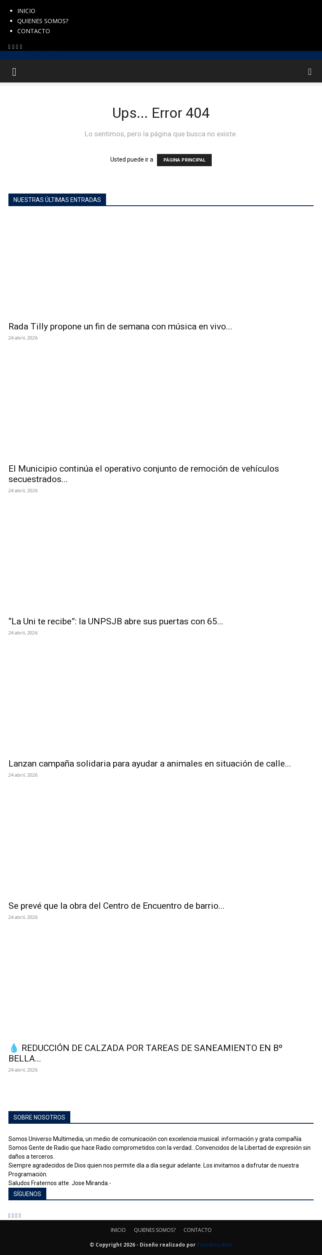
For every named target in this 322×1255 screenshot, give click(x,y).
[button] (14, 71)
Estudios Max (214, 1244)
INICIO (26, 11)
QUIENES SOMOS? (42, 21)
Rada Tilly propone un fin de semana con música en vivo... (120, 326)
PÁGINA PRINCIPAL (184, 160)
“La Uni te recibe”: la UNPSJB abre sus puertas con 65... (116, 621)
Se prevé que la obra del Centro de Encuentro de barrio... (116, 906)
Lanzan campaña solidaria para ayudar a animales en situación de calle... (149, 764)
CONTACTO (33, 31)
